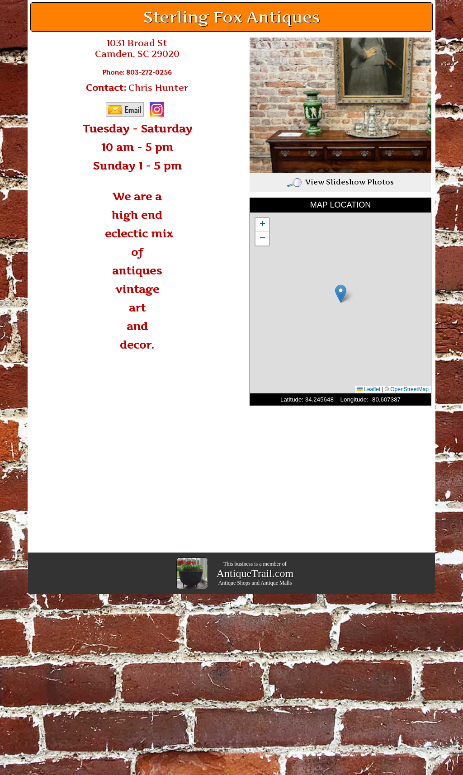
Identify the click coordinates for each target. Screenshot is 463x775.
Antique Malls (276, 583)
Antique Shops (234, 583)
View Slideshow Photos (340, 181)
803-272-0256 (149, 72)
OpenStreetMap (409, 389)
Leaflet (368, 389)
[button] (340, 293)
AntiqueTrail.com (255, 573)
